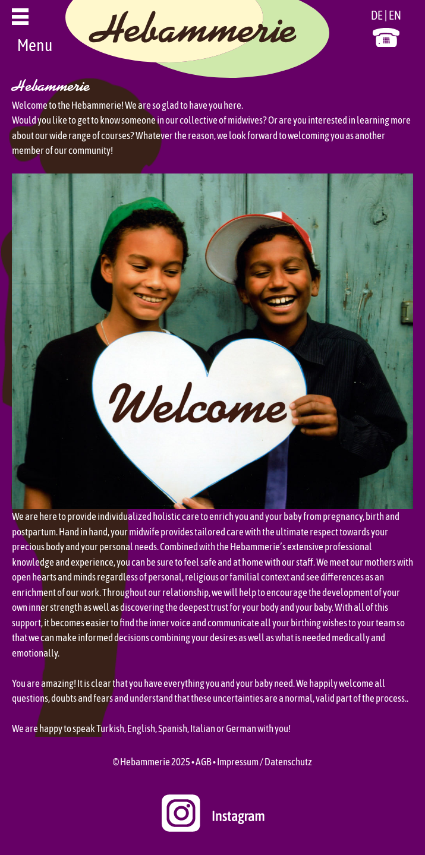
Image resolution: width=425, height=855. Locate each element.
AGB (204, 762)
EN (395, 15)
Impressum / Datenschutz (264, 762)
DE (377, 15)
